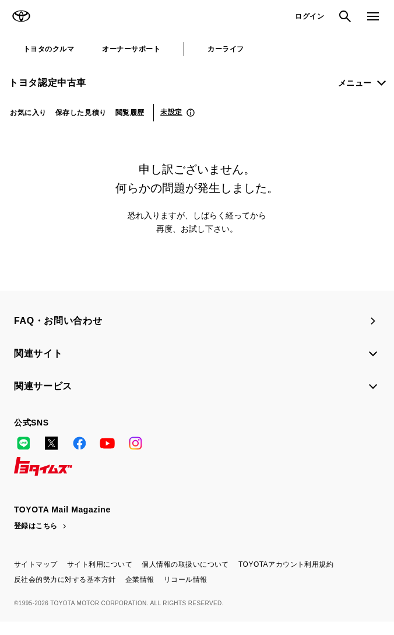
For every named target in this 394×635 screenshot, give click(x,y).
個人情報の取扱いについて (185, 564)
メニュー (355, 83)
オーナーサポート (131, 49)
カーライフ (225, 49)
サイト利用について (99, 564)
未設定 (171, 112)
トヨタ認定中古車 (47, 83)
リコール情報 (185, 579)
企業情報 (139, 579)
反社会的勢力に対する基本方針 (65, 579)
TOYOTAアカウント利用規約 (285, 564)
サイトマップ (36, 564)
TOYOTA (21, 16)
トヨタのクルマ (48, 49)
